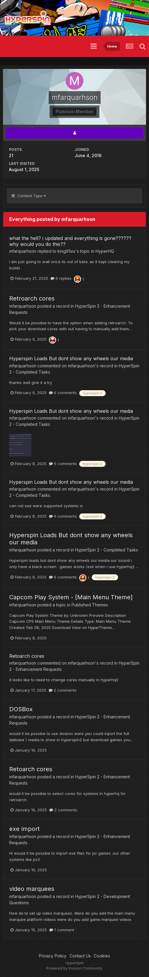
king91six (66, 251)
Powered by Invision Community (74, 968)
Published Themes (90, 604)
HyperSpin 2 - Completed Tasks (106, 549)
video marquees (31, 888)
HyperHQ (105, 251)
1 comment (61, 929)
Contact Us (80, 955)
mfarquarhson (22, 251)
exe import (24, 828)
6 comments (63, 392)
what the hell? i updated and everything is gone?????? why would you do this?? (70, 241)
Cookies (102, 955)
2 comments (63, 690)
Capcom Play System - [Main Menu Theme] (71, 597)
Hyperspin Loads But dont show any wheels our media (71, 358)
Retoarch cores (26, 656)
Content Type (29, 195)
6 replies (61, 278)
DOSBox (21, 709)
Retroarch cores (32, 298)
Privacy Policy (52, 955)
